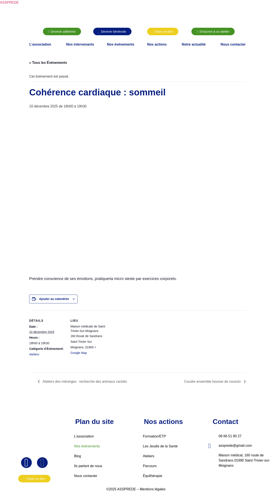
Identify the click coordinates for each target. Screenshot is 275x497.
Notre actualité (194, 44)
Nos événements (120, 44)
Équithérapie (152, 476)
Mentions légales (152, 489)
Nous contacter (233, 44)
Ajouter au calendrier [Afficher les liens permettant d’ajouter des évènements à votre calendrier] (54, 299)
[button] (41, 44)
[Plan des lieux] (134, 340)
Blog (77, 456)
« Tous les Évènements (48, 62)
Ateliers (34, 354)
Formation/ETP (154, 436)
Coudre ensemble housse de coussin (213, 381)
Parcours (150, 466)
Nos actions (157, 44)
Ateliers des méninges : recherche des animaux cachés (84, 381)
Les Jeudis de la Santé (160, 446)
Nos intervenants (80, 44)
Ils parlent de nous (88, 466)
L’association (40, 44)
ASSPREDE (9, 2)
